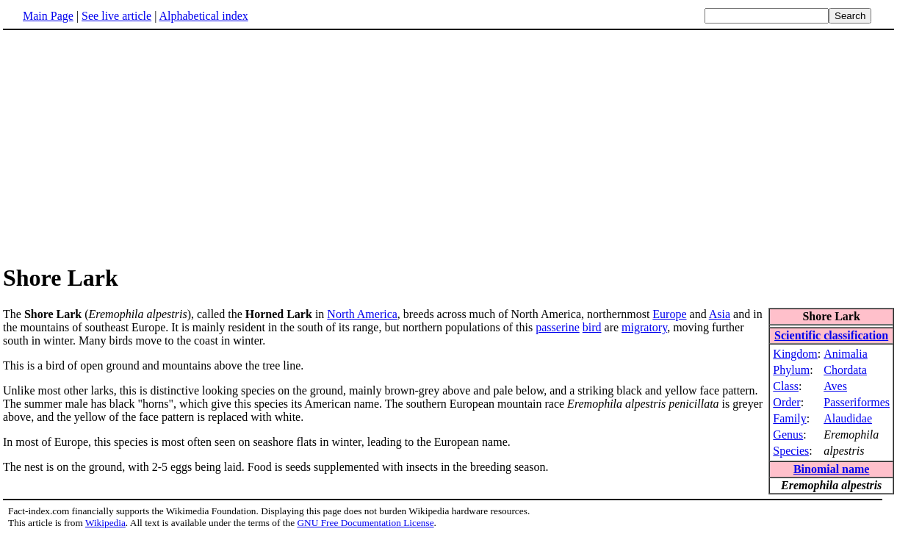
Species (791, 450)
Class (786, 386)
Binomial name (831, 469)
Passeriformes (857, 402)
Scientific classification (831, 335)
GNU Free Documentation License (365, 522)
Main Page (48, 16)
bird (592, 327)
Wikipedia (105, 522)
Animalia (846, 353)
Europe (669, 314)
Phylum (791, 370)
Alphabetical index (203, 16)
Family (789, 418)
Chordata (845, 370)
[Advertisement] (448, 146)
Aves (835, 386)
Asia (719, 314)
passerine (558, 327)
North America (362, 314)
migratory (644, 327)
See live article (116, 16)
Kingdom (795, 353)
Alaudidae (848, 418)
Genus (788, 434)
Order (786, 402)
